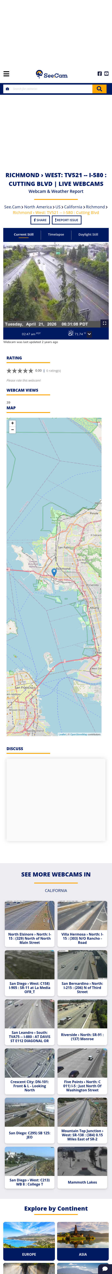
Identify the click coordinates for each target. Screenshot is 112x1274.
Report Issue (66, 220)
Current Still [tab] (24, 234)
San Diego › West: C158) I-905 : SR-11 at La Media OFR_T (30, 988)
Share (40, 220)
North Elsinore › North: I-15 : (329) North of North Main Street (29, 938)
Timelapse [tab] (56, 234)
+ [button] (12, 423)
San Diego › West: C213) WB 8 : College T (30, 1182)
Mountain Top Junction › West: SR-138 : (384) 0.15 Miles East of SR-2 (82, 1135)
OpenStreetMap (78, 734)
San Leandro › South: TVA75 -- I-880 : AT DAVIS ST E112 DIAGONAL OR (29, 1037)
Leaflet (62, 734)
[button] (89, 334)
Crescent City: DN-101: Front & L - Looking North (29, 1086)
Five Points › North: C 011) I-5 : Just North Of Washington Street (82, 1086)
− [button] (12, 430)
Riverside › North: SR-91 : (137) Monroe (82, 1037)
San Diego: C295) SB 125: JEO (29, 1135)
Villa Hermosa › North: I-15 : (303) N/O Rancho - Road (82, 938)
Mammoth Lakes (82, 1182)
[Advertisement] (56, 32)
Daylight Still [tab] (88, 234)
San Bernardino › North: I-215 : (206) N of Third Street (82, 988)
